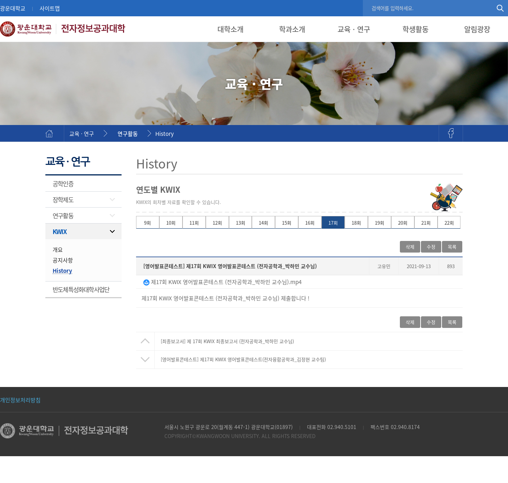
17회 (333, 222)
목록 (452, 246)
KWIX (59, 231)
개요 (58, 249)
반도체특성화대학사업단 (81, 289)
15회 (286, 222)
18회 (356, 222)
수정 (431, 246)
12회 (217, 222)
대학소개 (230, 29)
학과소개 (292, 29)
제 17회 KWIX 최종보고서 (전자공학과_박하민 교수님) (227, 341)
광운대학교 (12, 8)
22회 (449, 222)
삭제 (410, 246)
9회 (147, 222)
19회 (379, 222)
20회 (402, 222)
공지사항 (63, 260)
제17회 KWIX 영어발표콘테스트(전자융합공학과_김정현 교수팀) (243, 359)
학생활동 (415, 29)
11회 (194, 222)
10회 (171, 222)
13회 (240, 222)
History (164, 133)
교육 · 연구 (353, 29)
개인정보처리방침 (20, 400)
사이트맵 (50, 8)
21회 (426, 222)
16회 (310, 222)
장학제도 (63, 199)
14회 (263, 222)
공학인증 (63, 183)
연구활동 (128, 133)
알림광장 (477, 29)
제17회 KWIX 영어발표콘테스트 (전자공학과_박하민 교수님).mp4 (222, 282)
